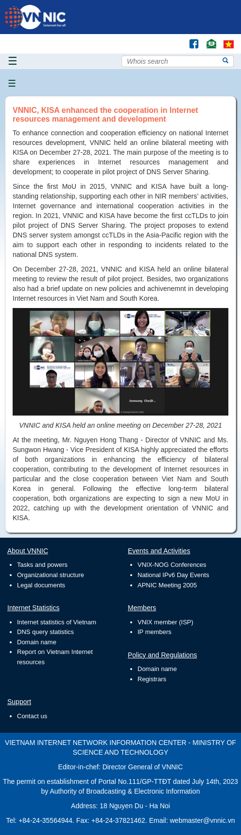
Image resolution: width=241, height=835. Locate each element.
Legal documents (41, 585)
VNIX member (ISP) (165, 622)
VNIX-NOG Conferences (172, 564)
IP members (155, 631)
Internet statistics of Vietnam (56, 622)
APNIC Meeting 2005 (167, 585)
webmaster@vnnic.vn (202, 820)
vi (229, 44)
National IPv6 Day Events (173, 575)
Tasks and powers (42, 564)
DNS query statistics (45, 631)
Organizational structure (50, 575)
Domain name (36, 642)
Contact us (32, 716)
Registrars (152, 679)
